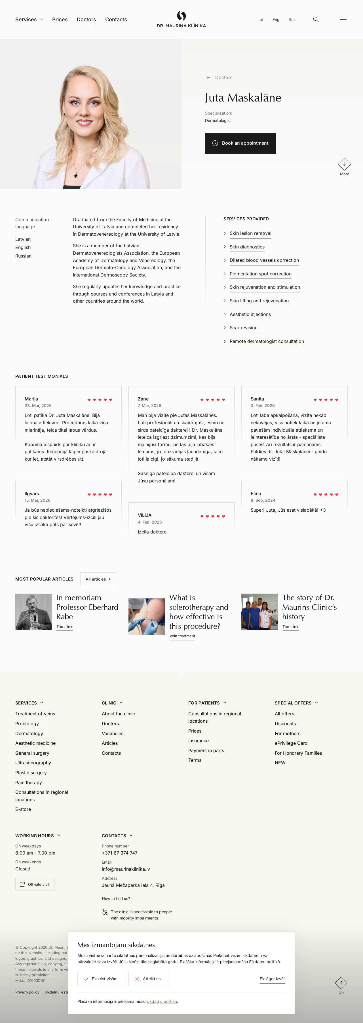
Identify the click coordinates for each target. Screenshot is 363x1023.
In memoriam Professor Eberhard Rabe (87, 607)
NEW (280, 762)
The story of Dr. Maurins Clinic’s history (309, 607)
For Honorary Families (298, 753)
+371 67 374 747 (120, 853)
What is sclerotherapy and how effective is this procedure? (198, 612)
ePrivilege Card (291, 743)
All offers (284, 713)
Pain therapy (28, 782)
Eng (276, 19)
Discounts (285, 723)
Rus (292, 19)
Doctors (223, 77)
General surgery (32, 753)
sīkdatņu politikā (162, 1001)
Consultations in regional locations (41, 795)
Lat (260, 19)
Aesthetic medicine (35, 743)
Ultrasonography (33, 762)
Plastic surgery (31, 772)
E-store (23, 809)
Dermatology (29, 733)
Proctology (27, 723)
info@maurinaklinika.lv (126, 869)
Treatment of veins (35, 713)
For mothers (287, 733)
